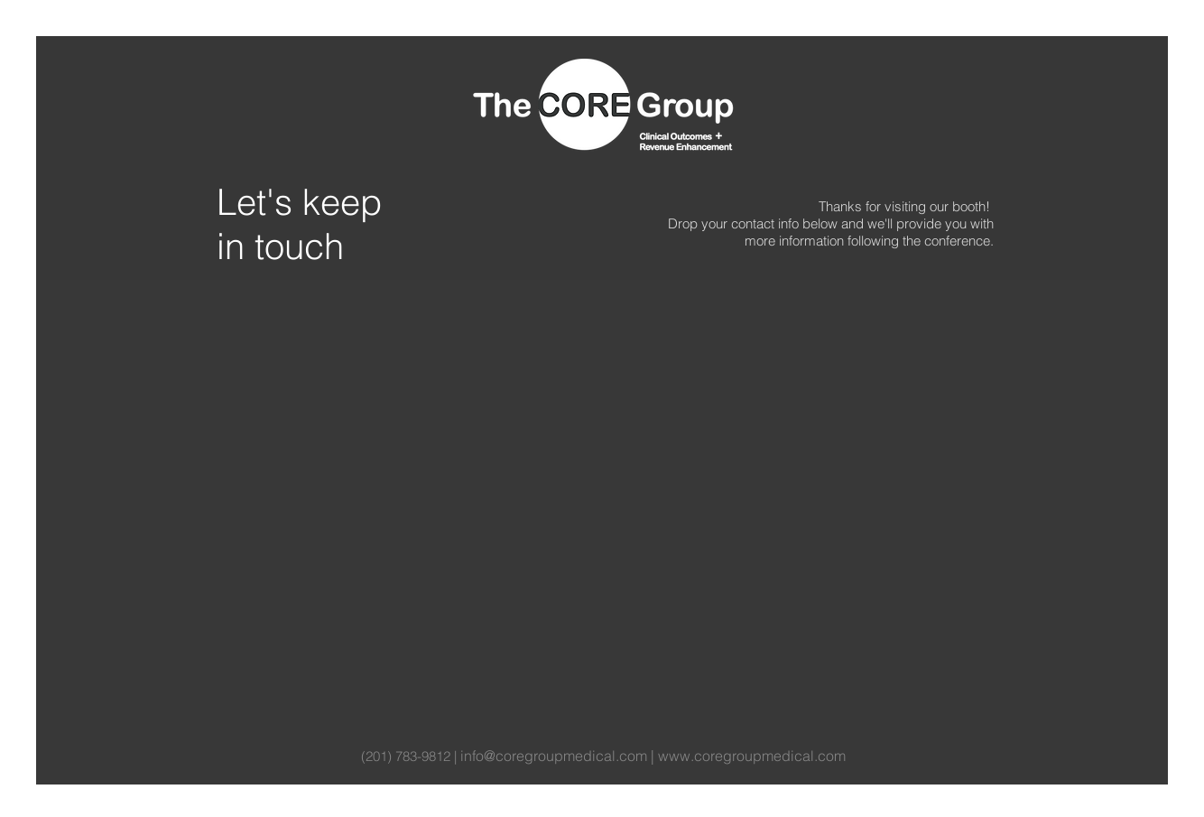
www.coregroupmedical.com (752, 756)
